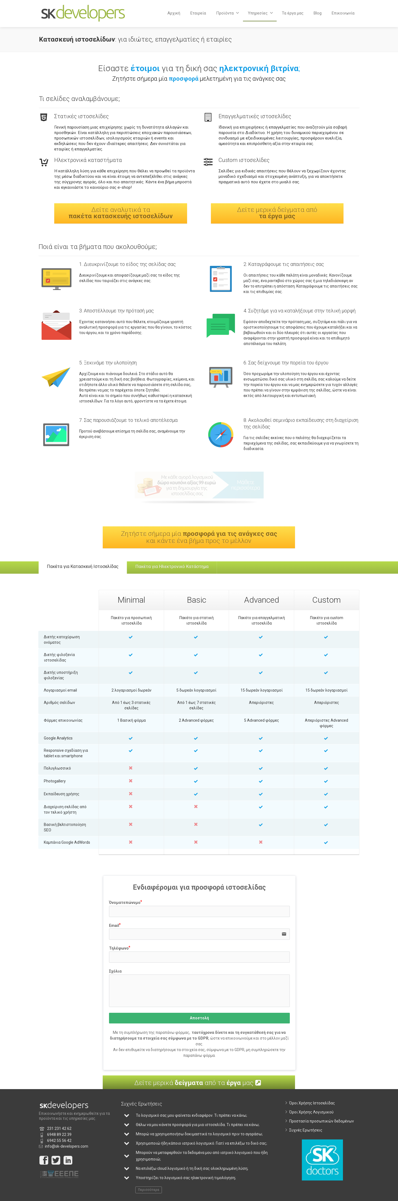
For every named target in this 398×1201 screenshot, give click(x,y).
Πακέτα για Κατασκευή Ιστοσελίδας (85, 567)
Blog (318, 13)
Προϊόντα (227, 13)
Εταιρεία (198, 13)
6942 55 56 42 (59, 1143)
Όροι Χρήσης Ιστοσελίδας (312, 1106)
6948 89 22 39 (59, 1137)
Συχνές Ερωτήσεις (305, 1133)
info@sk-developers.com (66, 1149)
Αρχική (173, 13)
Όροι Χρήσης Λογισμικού (311, 1115)
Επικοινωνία (343, 13)
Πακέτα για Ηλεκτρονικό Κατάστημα (180, 567)
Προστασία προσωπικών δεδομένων (321, 1124)
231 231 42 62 (59, 1131)
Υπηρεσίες (260, 13)
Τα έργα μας (292, 13)
